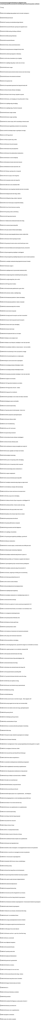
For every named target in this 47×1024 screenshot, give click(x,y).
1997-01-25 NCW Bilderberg (6, 694)
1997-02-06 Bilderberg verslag (7, 689)
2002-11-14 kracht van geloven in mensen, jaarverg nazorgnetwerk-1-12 (15, 604)
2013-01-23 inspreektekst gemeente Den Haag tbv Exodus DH (13, 85)
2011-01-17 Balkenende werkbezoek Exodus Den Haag (12, 220)
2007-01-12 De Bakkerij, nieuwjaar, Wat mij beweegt (11, 486)
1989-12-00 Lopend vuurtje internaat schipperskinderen (12, 879)
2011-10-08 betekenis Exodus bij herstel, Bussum (11, 162)
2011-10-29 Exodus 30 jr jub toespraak (8, 144)
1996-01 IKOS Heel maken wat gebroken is (9, 757)
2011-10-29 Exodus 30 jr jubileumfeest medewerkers (11, 153)
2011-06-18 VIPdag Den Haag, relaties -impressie (11, 198)
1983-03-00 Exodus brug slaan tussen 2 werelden (11, 978)
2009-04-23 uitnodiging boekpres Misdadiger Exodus (12, 369)
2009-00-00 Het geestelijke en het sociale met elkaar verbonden (14, 396)
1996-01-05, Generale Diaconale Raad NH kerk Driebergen (13, 753)
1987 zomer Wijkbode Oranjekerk (7, 942)
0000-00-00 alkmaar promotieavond (8, 1005)
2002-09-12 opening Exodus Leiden (8, 626)
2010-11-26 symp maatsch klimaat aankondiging (11, 229)
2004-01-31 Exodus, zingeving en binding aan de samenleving (13, 572)
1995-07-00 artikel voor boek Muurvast (8, 780)
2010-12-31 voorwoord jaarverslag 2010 (9, 225)
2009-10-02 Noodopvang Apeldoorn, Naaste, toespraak (12, 301)
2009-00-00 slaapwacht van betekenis (8, 392)
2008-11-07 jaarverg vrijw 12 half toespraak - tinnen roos (12, 410)
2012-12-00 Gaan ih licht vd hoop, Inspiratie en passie (12, 94)
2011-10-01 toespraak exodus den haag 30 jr (10, 180)
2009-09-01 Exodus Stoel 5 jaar (7, 329)
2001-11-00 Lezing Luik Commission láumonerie (11, 635)
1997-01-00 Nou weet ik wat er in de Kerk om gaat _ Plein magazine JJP (15, 698)
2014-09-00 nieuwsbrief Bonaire (7, 40)
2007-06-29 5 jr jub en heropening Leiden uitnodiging (12, 459)
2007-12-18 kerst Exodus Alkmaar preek (9, 441)
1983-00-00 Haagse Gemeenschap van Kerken (10, 983)
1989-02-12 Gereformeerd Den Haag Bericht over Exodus (12, 892)
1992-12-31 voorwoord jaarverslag (8, 811)
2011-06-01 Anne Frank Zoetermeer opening (10, 207)
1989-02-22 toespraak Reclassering (8, 888)
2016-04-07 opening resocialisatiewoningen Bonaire (11, 22)
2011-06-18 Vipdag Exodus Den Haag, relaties (10, 193)
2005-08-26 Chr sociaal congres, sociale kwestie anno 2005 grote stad (15, 545)
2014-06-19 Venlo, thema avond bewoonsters (10, 44)
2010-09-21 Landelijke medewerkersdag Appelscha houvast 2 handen (15, 261)
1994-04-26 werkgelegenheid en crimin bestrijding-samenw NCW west (15, 798)
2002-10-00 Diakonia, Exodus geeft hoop (9, 622)
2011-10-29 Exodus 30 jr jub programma (9, 148)
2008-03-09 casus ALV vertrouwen (8, 428)
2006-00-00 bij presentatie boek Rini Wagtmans (10, 527)
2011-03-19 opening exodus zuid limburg (9, 211)
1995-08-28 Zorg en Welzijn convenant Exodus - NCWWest (13, 775)
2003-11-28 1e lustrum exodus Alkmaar (9, 581)
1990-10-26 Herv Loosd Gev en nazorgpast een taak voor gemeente (15, 852)
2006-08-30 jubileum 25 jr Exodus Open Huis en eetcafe (12, 513)
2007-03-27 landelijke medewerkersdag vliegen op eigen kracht (14, 482)
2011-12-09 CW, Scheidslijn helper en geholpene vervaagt (12, 130)
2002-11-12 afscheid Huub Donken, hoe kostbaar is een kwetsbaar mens (16, 608)
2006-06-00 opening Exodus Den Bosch (9, 518)
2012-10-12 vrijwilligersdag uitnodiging (9, 103)
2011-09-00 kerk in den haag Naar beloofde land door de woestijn (14, 189)
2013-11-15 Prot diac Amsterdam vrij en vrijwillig (11, 58)
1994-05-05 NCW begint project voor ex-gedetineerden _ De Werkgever (15, 793)
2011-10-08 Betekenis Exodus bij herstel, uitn (10, 166)
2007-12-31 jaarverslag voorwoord (8, 432)
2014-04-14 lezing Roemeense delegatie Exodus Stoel (12, 49)
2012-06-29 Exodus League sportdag (8, 117)
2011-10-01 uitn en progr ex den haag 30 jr (9, 175)
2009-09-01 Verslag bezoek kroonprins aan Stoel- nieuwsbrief (13, 315)
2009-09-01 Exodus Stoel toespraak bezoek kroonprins (12, 320)
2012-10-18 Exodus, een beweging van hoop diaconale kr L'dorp (14, 99)
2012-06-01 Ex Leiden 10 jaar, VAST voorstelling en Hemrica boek (14, 121)
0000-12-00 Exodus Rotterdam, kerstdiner (9, 992)
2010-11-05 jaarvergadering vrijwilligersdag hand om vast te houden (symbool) (17, 256)
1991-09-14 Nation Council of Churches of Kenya (11, 834)
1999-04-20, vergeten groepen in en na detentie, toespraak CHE (14, 649)
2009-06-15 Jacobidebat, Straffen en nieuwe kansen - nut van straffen (15, 347)
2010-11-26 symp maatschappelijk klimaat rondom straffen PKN (14, 234)
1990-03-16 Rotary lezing (6, 865)
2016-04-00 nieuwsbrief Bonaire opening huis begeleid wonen (13, 26)
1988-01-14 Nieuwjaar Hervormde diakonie (9, 928)
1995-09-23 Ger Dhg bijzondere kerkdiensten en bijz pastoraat (13, 771)
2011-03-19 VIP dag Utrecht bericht (8, 216)
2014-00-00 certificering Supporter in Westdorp (10, 53)
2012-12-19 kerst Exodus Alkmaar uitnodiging (10, 89)
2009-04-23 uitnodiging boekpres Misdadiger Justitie (11, 365)
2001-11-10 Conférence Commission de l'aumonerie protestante (14, 631)
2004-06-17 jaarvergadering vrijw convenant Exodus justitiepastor (14, 563)
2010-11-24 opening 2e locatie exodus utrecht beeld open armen (14, 243)
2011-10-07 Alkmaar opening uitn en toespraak (10, 171)
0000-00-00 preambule (5, 996)
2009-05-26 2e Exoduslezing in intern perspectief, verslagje (13, 351)
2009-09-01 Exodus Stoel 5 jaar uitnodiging (9, 324)
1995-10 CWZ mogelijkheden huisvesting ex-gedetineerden (13, 766)
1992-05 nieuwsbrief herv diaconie (8, 820)
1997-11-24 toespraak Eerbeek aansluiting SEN (10, 671)
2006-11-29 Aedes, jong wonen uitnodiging (9, 495)
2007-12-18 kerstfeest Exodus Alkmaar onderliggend (11, 437)
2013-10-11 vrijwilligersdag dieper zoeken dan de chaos (12, 62)
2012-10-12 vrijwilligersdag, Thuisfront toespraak (11, 108)
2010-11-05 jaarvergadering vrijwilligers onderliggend (12, 252)
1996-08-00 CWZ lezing (5, 730)
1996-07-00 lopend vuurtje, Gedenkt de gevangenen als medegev (14, 734)
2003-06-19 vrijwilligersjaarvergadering (9, 590)
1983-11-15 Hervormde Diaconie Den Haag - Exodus (11, 974)
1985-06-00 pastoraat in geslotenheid (8, 960)
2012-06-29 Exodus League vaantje (8, 112)
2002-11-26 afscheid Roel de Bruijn (8, 599)
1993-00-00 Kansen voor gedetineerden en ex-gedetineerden (13, 807)
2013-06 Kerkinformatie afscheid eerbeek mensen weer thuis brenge (15, 71)
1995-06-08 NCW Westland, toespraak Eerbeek (10, 784)
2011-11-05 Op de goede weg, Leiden (8, 139)
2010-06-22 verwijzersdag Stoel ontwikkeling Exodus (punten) (13, 274)
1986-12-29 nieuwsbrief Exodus (7, 946)
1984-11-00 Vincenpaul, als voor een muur (9, 969)
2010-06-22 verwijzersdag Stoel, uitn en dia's (10, 279)
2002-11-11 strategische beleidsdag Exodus (10, 613)
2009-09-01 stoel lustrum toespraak (8, 310)
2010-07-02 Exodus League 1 (6, 265)
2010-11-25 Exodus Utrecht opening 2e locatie (10, 238)
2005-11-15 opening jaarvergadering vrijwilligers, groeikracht (13, 536)
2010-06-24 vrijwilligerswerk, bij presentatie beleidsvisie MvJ (13, 270)
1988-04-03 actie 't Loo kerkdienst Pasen (9, 915)
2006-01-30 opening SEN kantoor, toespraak (10, 522)
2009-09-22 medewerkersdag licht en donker (10, 306)
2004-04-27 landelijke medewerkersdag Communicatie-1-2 (13, 568)
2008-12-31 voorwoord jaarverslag (8, 405)
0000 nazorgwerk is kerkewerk (7, 1014)
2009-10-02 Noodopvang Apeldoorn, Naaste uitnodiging (12, 297)
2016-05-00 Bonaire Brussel (6, 17)
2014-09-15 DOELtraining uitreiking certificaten (10, 31)
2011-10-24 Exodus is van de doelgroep (9, 157)
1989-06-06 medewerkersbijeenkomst (8, 883)
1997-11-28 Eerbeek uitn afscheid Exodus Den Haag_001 (12, 667)
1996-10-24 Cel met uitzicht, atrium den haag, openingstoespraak (14, 707)
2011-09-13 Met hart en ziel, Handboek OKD (9, 184)
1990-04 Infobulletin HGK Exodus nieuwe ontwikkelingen (12, 861)
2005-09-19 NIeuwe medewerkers (7, 541)
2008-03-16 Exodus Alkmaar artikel (8, 419)
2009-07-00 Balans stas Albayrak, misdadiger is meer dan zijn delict (15, 342)
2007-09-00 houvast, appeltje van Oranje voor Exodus (12, 450)
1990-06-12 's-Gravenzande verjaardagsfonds (10, 856)
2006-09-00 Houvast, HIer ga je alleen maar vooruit (11, 509)
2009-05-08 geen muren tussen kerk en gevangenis (11, 360)
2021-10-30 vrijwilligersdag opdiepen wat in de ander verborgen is (14, 13)
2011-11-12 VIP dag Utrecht (6, 135)
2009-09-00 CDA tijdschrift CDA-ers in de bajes (10, 333)
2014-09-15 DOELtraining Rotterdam (8, 35)
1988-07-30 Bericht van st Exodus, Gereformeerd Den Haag (13, 910)
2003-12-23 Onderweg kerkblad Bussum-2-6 (10, 577)
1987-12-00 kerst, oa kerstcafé (7, 937)
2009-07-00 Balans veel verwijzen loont (9, 338)
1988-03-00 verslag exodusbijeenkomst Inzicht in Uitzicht (12, 919)
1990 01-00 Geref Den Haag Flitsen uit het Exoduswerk (12, 870)
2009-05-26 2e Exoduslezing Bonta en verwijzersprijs (12, 356)
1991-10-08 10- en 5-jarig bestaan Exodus (9, 829)
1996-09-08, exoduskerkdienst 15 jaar (8, 721)
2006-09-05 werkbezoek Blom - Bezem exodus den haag (12, 504)
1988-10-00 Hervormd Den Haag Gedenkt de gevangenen (12, 897)
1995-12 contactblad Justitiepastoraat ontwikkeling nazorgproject (14, 762)
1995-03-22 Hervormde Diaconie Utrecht (9, 789)
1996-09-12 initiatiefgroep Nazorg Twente (9, 716)
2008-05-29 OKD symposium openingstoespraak (11, 414)
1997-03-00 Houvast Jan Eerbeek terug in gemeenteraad (12, 685)
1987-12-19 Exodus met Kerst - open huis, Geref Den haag (13, 933)
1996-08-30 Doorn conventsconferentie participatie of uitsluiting (14, 725)
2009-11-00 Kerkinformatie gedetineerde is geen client (12, 288)
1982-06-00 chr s (4, 987)
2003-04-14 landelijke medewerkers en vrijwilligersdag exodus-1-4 (14, 595)
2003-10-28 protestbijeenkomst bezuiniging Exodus (11, 586)
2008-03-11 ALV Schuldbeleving (7, 423)
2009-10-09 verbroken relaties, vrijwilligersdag (10, 292)
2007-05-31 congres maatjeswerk (7, 473)
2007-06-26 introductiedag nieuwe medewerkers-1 (11, 468)
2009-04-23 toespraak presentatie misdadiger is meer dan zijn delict (15, 374)
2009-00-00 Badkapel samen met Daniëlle (9, 401)
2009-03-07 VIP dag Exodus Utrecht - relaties (10, 387)
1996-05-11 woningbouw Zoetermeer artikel (9, 748)
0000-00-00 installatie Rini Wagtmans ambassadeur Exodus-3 (13, 1001)
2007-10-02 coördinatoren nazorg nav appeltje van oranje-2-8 (13, 446)
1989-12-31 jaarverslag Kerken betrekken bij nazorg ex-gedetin (14, 874)
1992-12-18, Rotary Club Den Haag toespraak (10, 816)
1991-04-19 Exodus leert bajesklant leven (9, 843)
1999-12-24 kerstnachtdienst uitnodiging (9, 640)
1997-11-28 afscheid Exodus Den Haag (8, 662)
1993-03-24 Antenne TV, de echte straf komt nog (10, 802)
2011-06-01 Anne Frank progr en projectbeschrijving (11, 202)
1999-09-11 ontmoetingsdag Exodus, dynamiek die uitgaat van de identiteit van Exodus (19, 644)
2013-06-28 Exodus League (6, 67)
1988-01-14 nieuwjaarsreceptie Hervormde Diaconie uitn (12, 924)
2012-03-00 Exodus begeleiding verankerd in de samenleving (13, 126)
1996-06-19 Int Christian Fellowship (8, 739)
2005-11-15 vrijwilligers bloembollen (8, 532)
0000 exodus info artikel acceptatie (8, 1019)
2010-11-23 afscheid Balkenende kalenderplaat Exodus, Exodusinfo (15, 247)
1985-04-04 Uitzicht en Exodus (7, 965)
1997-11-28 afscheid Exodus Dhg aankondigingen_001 (12, 658)
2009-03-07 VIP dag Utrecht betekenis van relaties (11, 383)
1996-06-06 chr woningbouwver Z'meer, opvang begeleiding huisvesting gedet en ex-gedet (19, 743)
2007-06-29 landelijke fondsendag (7, 455)
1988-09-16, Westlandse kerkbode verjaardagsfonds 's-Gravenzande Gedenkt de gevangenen (20, 901)
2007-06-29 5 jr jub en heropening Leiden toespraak (11, 464)
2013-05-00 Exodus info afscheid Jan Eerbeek (10, 76)
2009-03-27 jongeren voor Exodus (7, 378)
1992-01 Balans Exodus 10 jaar (7, 825)
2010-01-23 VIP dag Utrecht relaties (8, 283)
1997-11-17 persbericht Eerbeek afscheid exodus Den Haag (13, 676)
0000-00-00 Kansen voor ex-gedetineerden (9, 1010)
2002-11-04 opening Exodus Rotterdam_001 (10, 617)
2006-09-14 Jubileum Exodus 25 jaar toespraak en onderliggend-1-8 (15, 500)
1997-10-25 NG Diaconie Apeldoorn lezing (9, 680)
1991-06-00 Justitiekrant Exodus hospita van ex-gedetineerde (13, 838)
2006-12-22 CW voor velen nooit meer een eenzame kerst (12, 491)
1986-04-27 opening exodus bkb (7, 951)
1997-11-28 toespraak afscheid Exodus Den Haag (11, 653)
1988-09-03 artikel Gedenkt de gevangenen (9, 906)
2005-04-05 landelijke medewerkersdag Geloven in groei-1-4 (13, 554)
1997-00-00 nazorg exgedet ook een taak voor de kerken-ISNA (13, 703)
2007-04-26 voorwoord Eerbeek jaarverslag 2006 (11, 477)
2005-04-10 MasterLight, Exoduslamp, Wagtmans (11, 550)
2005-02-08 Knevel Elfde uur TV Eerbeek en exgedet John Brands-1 (15, 559)
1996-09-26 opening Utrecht (6, 712)
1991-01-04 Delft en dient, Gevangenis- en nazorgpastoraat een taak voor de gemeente (19, 847)
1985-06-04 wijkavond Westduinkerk (8, 955)
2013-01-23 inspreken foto (6, 80)
